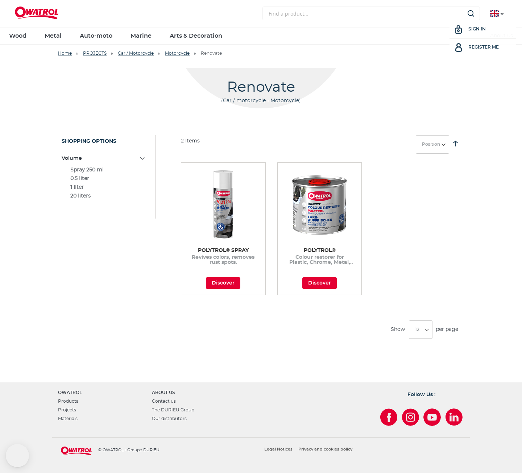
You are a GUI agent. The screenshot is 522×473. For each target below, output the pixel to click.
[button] (17, 455)
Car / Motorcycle (136, 53)
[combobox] (371, 13)
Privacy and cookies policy (325, 449)
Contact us (164, 401)
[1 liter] (104, 187)
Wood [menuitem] (17, 36)
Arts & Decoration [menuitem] (196, 36)
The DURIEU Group (173, 410)
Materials (68, 418)
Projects (67, 410)
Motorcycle (177, 53)
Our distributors (169, 418)
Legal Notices (278, 449)
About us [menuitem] (501, 35)
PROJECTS (95, 53)
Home (65, 53)
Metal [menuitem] (53, 36)
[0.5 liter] (104, 178)
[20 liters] (104, 196)
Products (68, 401)
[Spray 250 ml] (104, 170)
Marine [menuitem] (141, 36)
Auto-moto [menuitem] (96, 36)
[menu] (261, 36)
